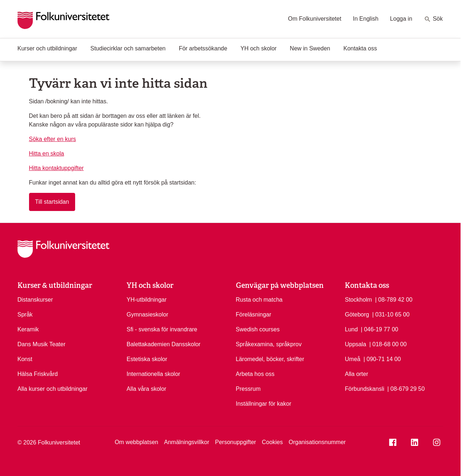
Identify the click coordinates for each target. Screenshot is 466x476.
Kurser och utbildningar (47, 48)
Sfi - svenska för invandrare (162, 329)
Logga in (401, 19)
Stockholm (358, 300)
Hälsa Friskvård (37, 374)
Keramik (28, 329)
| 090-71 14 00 (382, 358)
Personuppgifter (235, 442)
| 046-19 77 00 (379, 328)
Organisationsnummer (317, 442)
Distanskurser (35, 300)
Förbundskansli (364, 389)
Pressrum (248, 389)
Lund (351, 329)
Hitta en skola (46, 153)
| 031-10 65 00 (390, 314)
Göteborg (357, 314)
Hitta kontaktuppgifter (56, 168)
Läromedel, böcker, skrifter (270, 359)
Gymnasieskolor (147, 314)
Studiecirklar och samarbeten (127, 48)
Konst (24, 359)
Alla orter (356, 374)
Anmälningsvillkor (186, 442)
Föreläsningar (253, 314)
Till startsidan (52, 202)
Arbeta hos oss (255, 374)
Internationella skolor (153, 374)
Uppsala (355, 344)
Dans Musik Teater (41, 344)
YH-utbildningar (147, 300)
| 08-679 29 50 (406, 388)
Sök (433, 19)
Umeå (352, 359)
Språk (25, 314)
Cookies (272, 442)
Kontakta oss (360, 48)
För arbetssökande (203, 48)
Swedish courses (258, 329)
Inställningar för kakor (263, 404)
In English (365, 19)
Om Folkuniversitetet (315, 19)
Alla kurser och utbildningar (52, 389)
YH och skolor (259, 48)
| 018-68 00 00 (387, 343)
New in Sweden (310, 48)
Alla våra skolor (146, 389)
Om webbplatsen (136, 442)
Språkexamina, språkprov (269, 344)
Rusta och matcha (259, 300)
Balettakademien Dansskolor (164, 344)
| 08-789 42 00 (393, 299)
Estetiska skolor (147, 359)
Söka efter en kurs (52, 139)
